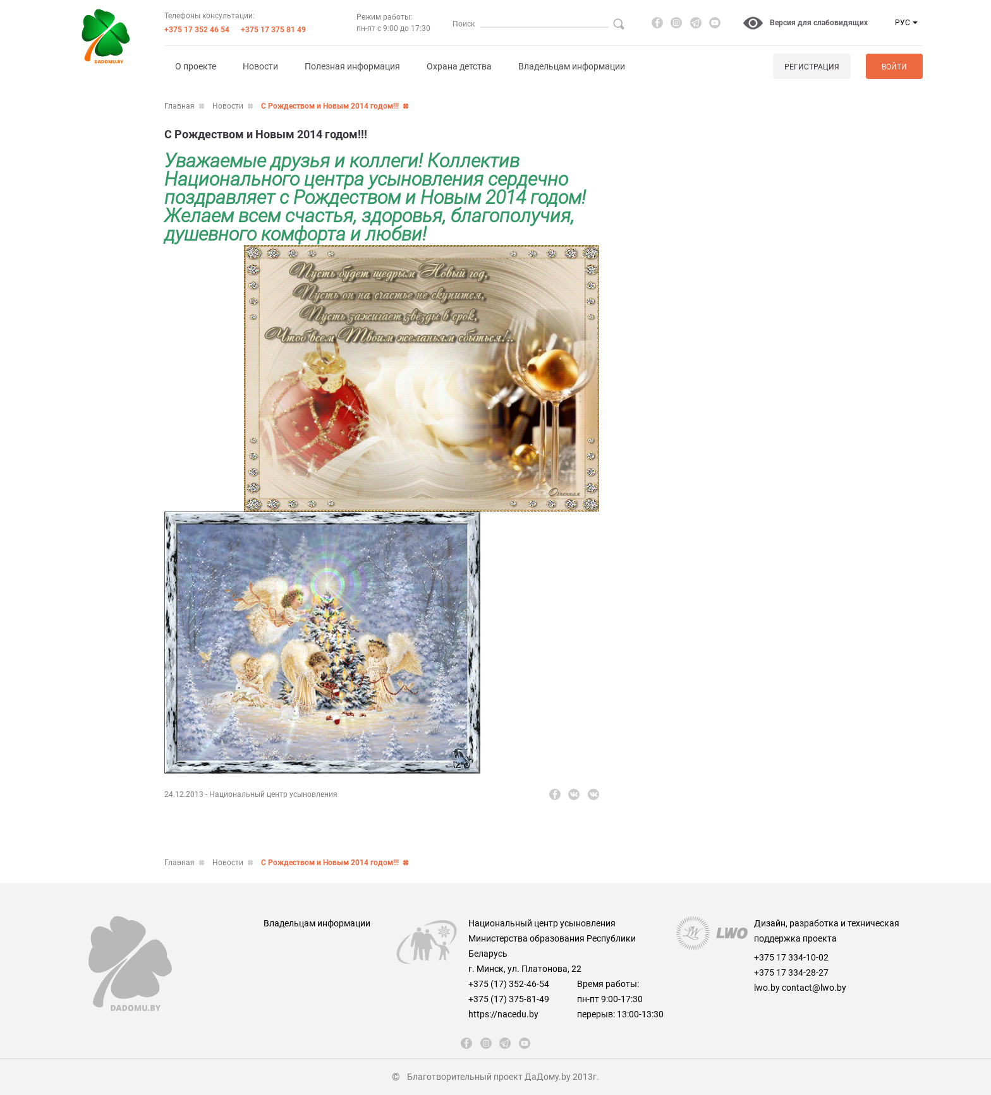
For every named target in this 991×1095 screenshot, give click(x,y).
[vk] (574, 794)
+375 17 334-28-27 (791, 972)
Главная (179, 106)
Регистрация (811, 67)
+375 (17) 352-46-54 (508, 984)
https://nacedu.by (503, 1014)
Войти (894, 67)
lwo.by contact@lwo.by (800, 988)
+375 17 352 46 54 (196, 29)
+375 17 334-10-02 (791, 957)
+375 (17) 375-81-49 (508, 999)
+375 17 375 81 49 (273, 29)
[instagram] (676, 22)
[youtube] (714, 22)
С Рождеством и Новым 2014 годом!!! (330, 106)
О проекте (195, 66)
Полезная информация (352, 66)
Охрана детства (459, 66)
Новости (260, 66)
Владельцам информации (571, 66)
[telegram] (696, 22)
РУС (902, 22)
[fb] (657, 22)
